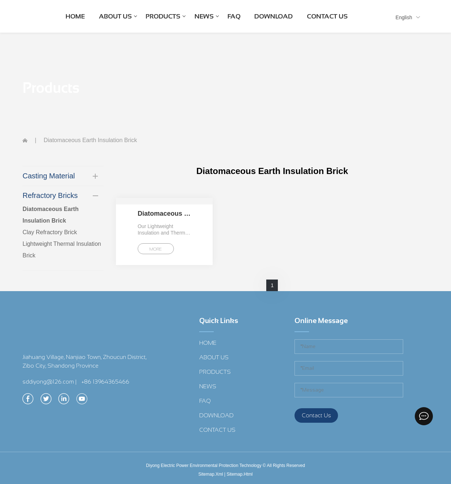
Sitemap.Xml (211, 474)
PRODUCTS (165, 22)
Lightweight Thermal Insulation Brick (61, 249)
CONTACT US (327, 16)
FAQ (234, 16)
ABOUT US (118, 22)
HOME (75, 16)
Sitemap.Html (239, 474)
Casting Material (48, 176)
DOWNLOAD (273, 16)
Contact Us (316, 415)
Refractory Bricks (50, 195)
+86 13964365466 (105, 381)
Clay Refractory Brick (49, 232)
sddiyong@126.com (48, 381)
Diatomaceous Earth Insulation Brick (50, 215)
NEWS (207, 22)
